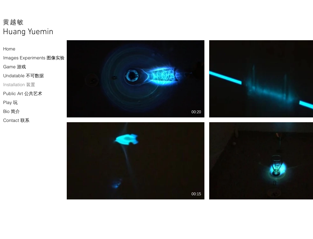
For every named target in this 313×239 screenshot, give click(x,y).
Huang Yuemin (28, 32)
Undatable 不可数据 (23, 75)
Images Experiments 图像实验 (24, 58)
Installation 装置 (19, 84)
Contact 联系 (16, 120)
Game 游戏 (14, 67)
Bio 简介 (11, 111)
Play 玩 (10, 102)
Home (9, 49)
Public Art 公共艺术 (22, 93)
